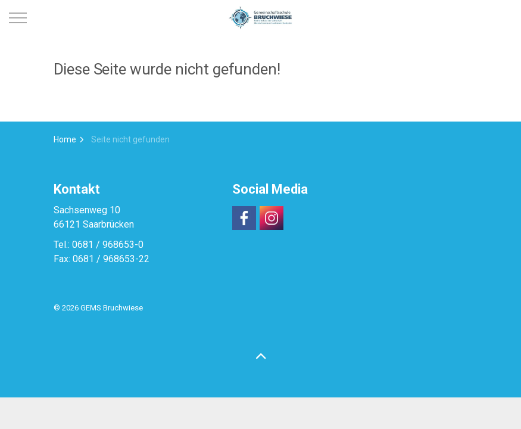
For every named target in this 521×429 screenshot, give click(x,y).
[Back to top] (261, 357)
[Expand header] (18, 18)
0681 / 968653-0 (107, 244)
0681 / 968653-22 (111, 259)
